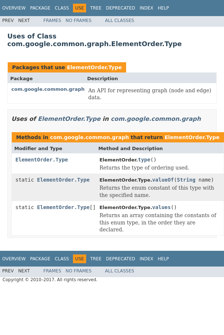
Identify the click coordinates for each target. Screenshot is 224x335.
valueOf (163, 180)
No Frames (79, 20)
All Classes (119, 20)
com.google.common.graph (48, 89)
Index (147, 8)
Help (163, 8)
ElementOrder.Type (94, 67)
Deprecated (120, 8)
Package (40, 8)
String (186, 180)
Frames (52, 20)
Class (62, 8)
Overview (14, 8)
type (144, 160)
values (161, 207)
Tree (96, 8)
